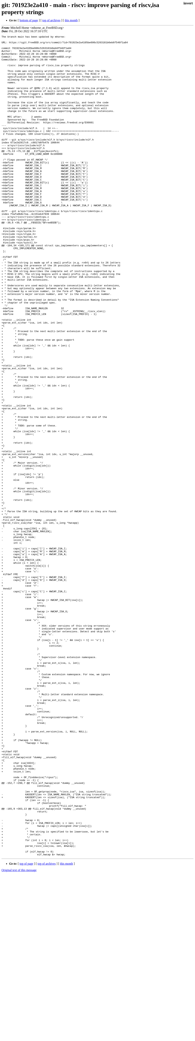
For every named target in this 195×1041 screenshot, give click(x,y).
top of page (26, 1027)
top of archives (51, 20)
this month (71, 20)
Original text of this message (19, 1034)
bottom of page (29, 20)
